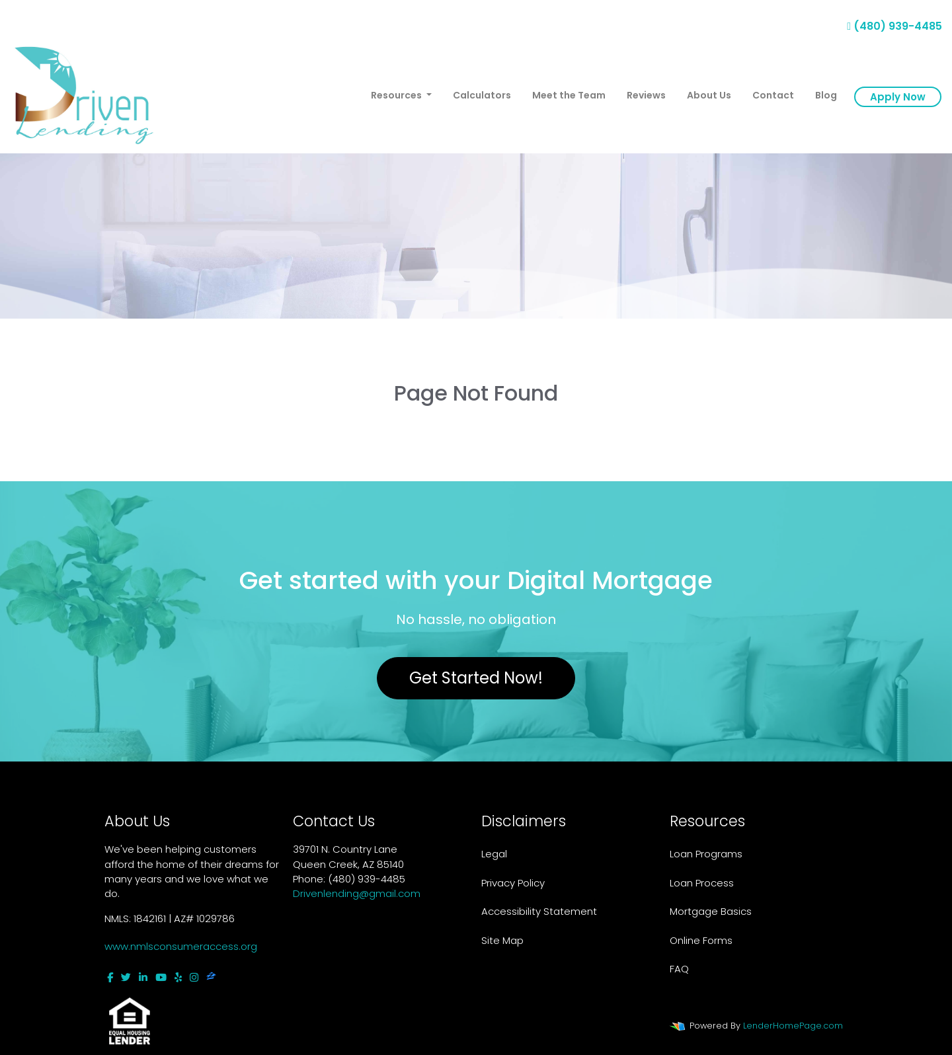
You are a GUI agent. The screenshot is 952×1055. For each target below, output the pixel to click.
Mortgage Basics (711, 911)
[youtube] (161, 977)
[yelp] (178, 977)
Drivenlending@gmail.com (356, 893)
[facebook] (110, 977)
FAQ (679, 969)
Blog (826, 95)
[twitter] (126, 977)
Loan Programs (706, 854)
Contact (773, 95)
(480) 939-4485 (894, 26)
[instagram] (194, 977)
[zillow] (211, 977)
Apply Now (898, 97)
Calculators (482, 95)
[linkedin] (143, 977)
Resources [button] (397, 95)
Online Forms (701, 940)
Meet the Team (569, 95)
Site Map (502, 940)
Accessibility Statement (539, 911)
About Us (709, 95)
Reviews (646, 95)
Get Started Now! (476, 678)
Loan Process (702, 883)
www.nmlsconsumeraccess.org (180, 946)
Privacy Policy (513, 883)
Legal (494, 854)
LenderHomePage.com (793, 1025)
